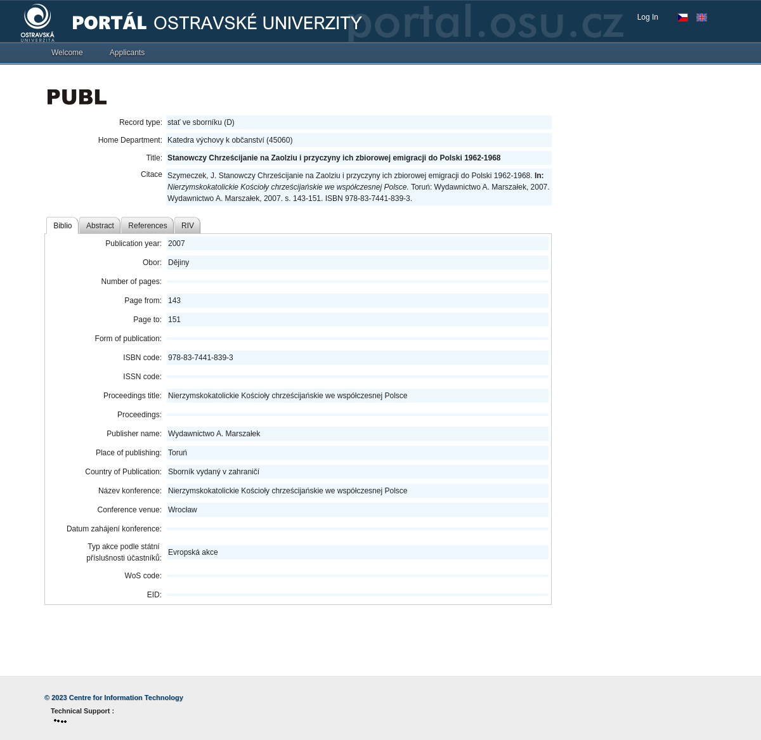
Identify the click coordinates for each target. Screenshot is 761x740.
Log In (647, 17)
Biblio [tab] (62, 225)
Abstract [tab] (100, 225)
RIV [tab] (187, 225)
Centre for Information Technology (126, 697)
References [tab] (147, 225)
